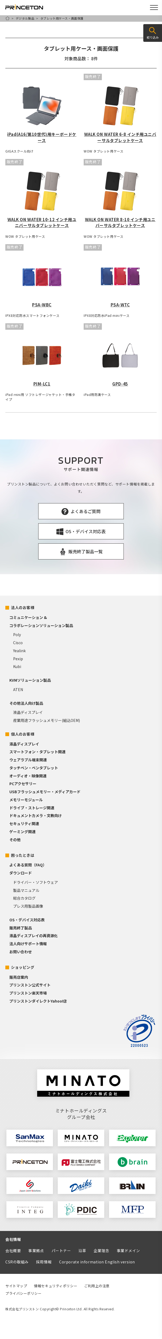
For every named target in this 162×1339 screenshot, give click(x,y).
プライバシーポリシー (23, 1293)
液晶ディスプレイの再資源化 (33, 935)
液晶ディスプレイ (28, 712)
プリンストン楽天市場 (28, 993)
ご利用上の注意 (97, 1285)
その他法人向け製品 (26, 703)
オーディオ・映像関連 (28, 775)
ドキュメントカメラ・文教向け (35, 815)
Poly (17, 634)
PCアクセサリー (22, 783)
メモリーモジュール (26, 799)
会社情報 (13, 1239)
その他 (15, 839)
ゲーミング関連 (22, 831)
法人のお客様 (22, 607)
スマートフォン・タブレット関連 (37, 751)
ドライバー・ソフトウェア (35, 882)
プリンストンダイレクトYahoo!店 (38, 1001)
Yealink (19, 650)
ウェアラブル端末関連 (28, 759)
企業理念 (101, 1250)
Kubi (17, 666)
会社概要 (13, 1250)
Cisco (18, 642)
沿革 (82, 1250)
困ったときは (22, 855)
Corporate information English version (97, 1261)
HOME (7, 18)
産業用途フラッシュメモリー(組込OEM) (46, 720)
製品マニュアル (26, 890)
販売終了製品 (20, 927)
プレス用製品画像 (28, 906)
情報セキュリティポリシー (55, 1285)
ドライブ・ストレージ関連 (31, 807)
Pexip (18, 658)
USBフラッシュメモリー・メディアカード (44, 791)
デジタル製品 (25, 18)
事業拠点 (36, 1250)
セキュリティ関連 (24, 823)
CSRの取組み (17, 1261)
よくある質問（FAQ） (28, 864)
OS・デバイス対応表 (27, 919)
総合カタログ (24, 898)
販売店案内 (18, 977)
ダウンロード (20, 873)
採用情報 (44, 1261)
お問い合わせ (20, 951)
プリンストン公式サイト (30, 985)
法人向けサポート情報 (28, 943)
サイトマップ (16, 1285)
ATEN (18, 689)
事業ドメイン (128, 1250)
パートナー (61, 1250)
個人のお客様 (22, 734)
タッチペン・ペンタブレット (33, 767)
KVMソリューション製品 (30, 680)
